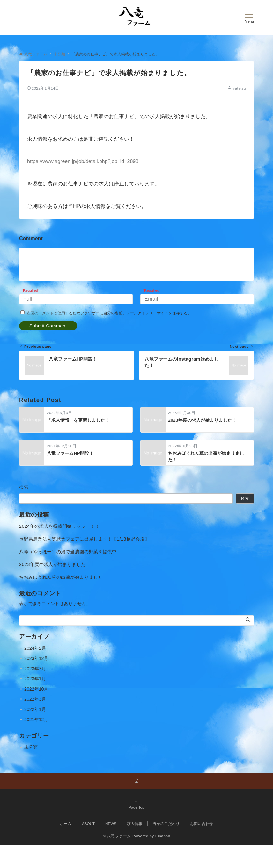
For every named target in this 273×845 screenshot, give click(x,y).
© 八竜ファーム (117, 836)
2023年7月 (35, 668)
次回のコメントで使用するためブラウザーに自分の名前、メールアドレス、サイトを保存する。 (109, 313)
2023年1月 (35, 678)
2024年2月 (35, 648)
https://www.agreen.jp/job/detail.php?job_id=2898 (82, 161)
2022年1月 (35, 709)
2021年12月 (36, 719)
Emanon (162, 836)
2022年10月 (36, 688)
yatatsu (239, 88)
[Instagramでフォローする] (136, 781)
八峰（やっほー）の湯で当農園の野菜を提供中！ (70, 551)
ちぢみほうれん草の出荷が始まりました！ (63, 577)
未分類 (31, 747)
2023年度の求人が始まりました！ (54, 564)
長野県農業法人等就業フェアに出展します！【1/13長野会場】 (84, 538)
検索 (24, 487)
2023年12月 (36, 658)
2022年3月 (35, 699)
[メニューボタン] (249, 17)
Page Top (136, 804)
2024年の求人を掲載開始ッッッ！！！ (59, 526)
